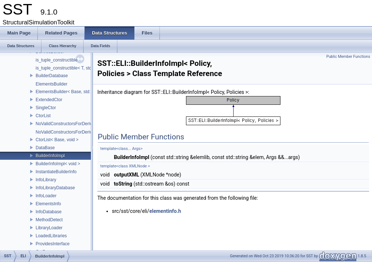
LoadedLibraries (51, 235)
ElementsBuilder (51, 84)
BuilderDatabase (52, 75)
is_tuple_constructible (56, 60)
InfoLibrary (46, 179)
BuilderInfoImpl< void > (58, 163)
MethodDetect (49, 219)
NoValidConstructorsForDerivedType (71, 123)
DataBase (45, 147)
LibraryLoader (49, 227)
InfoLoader (46, 195)
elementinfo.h (165, 211)
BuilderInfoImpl (50, 155)
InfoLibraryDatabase (55, 187)
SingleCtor (46, 107)
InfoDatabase (48, 211)
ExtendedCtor (49, 99)
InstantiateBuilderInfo (56, 171)
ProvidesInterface (52, 243)
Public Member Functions (348, 56)
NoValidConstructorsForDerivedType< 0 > (76, 132)
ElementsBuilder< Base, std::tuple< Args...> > (80, 91)
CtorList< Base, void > (57, 139)
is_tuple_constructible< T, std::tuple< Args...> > (81, 68)
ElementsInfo (48, 203)
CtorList (43, 115)
